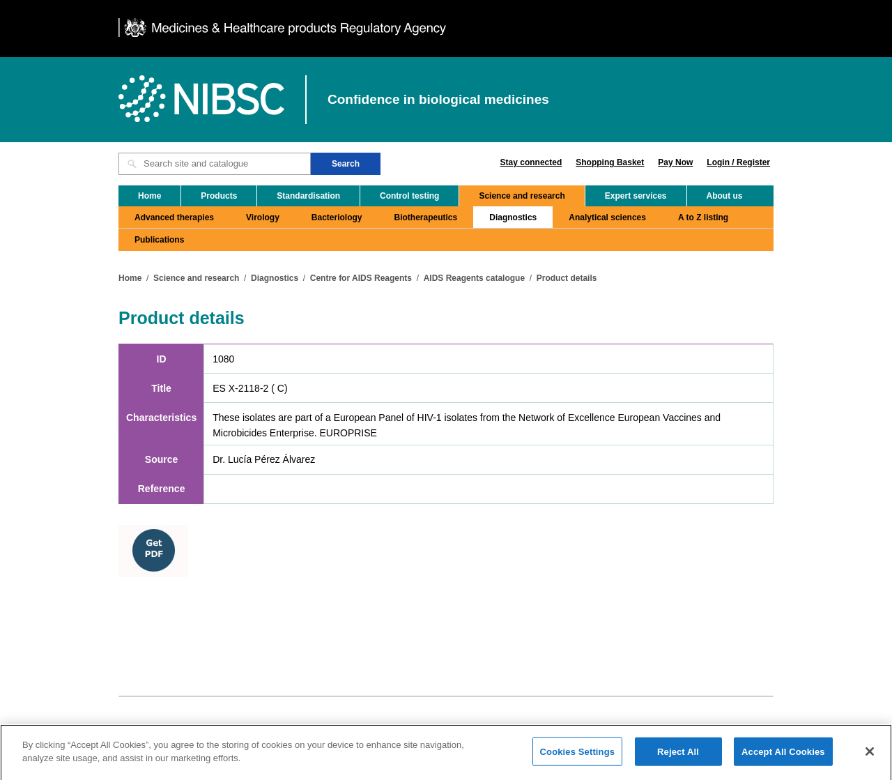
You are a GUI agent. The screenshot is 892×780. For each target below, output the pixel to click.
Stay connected (531, 162)
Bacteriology (337, 217)
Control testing (409, 196)
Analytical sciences (607, 217)
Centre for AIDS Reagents (361, 278)
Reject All (678, 757)
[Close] (869, 757)
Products (219, 196)
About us (725, 196)
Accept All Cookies (783, 757)
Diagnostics (513, 217)
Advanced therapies (174, 217)
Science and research (521, 196)
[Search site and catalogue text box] (214, 164)
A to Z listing (703, 217)
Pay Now (675, 162)
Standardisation (308, 196)
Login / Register (738, 162)
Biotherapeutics (426, 217)
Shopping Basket (610, 162)
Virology (262, 217)
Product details (567, 278)
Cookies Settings (577, 757)
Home (149, 196)
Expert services (636, 196)
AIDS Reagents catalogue (474, 278)
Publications (159, 240)
